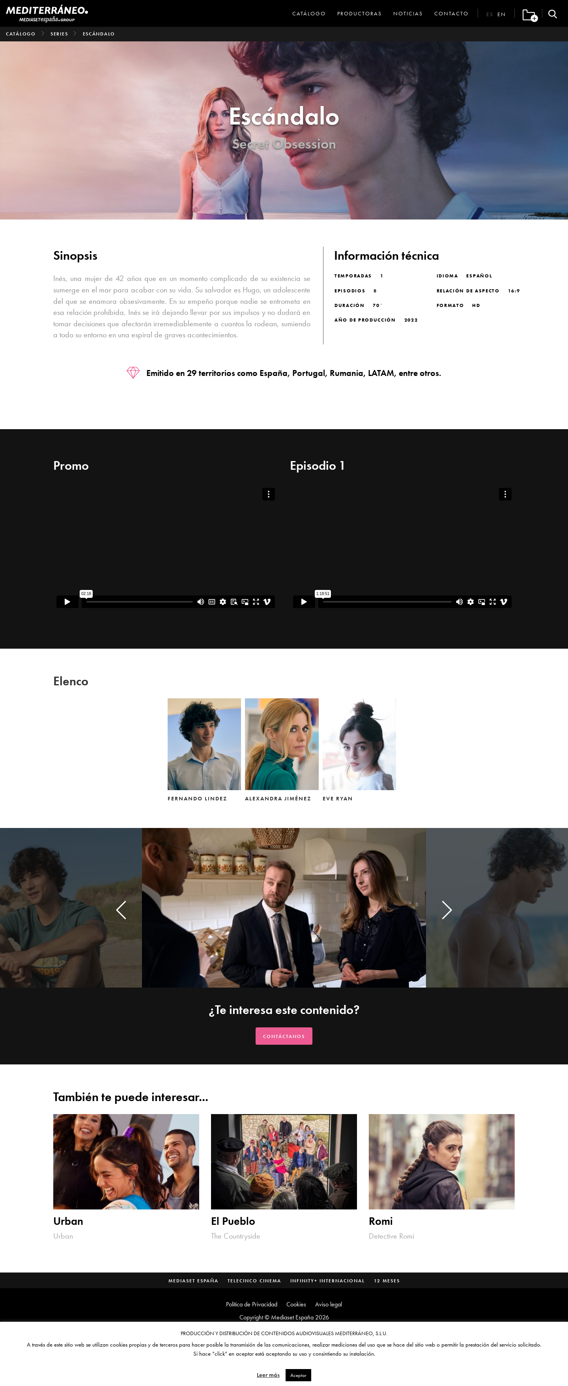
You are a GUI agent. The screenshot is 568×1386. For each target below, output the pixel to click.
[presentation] (121, 910)
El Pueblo (233, 1221)
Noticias (408, 13)
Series (59, 34)
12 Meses (387, 1281)
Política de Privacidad (251, 1304)
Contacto (451, 13)
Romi (381, 1221)
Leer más (268, 1375)
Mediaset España (193, 1281)
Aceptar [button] (298, 1375)
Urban (68, 1221)
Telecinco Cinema (254, 1281)
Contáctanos (284, 1036)
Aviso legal (328, 1304)
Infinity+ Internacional (327, 1281)
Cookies (296, 1304)
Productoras (359, 13)
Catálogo (309, 13)
